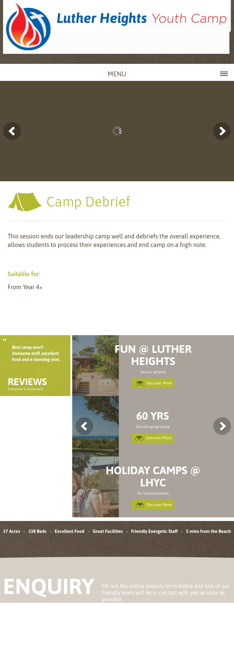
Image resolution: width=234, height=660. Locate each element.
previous (91, 426)
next (215, 426)
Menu (168, 74)
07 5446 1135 (180, 11)
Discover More (158, 383)
